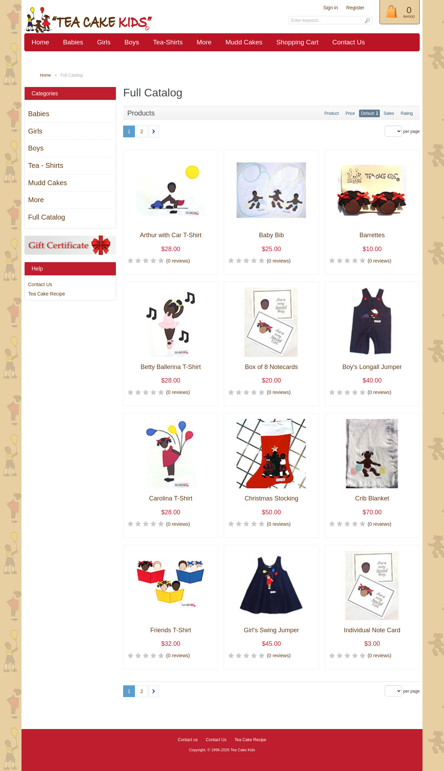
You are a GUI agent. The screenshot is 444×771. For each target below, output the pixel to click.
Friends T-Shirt (170, 630)
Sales (389, 113)
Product (331, 113)
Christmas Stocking (271, 498)
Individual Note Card (372, 630)
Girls (104, 42)
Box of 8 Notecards (271, 367)
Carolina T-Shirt (171, 498)
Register (355, 7)
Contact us (188, 739)
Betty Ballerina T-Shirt (170, 367)
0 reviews (178, 261)
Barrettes (372, 235)
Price (350, 113)
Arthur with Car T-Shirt (171, 235)
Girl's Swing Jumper (271, 630)
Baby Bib (271, 235)
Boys (132, 42)
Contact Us (348, 42)
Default (367, 113)
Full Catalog (46, 217)
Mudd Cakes (244, 42)
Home (40, 42)
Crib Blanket (372, 498)
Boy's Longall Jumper (372, 367)
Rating (407, 113)
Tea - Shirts (45, 165)
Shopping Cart (297, 42)
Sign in (330, 7)
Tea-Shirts (168, 42)
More (204, 42)
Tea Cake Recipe (46, 294)
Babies (73, 42)
